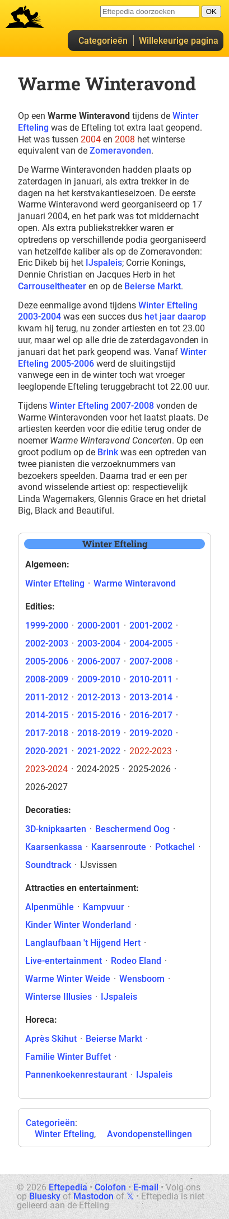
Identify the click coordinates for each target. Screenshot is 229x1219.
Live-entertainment (63, 960)
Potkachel (175, 847)
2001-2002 (150, 625)
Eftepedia (68, 1187)
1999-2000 (46, 625)
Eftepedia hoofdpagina (25, 17)
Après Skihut (51, 1038)
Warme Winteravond (135, 583)
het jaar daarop (175, 316)
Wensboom (142, 978)
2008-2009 (46, 679)
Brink (107, 452)
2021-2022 (98, 751)
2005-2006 (46, 661)
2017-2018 (46, 733)
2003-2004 (98, 643)
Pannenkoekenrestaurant (76, 1074)
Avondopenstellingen (149, 1134)
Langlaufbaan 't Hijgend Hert (83, 943)
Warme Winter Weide (67, 978)
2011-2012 (46, 697)
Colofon (110, 1187)
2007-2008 (150, 661)
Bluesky (44, 1196)
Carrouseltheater (52, 286)
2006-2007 (98, 661)
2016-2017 (150, 715)
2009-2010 (98, 679)
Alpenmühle (49, 907)
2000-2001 (98, 625)
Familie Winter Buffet (68, 1056)
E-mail (145, 1187)
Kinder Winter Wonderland (78, 925)
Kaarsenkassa (53, 847)
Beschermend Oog (132, 829)
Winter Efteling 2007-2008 (101, 405)
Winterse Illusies (58, 996)
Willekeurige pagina (178, 40)
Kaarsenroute (118, 847)
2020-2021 (46, 751)
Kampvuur (103, 907)
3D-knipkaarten (55, 829)
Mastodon (93, 1196)
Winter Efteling (55, 583)
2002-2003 (46, 643)
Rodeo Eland (136, 960)
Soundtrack (48, 865)
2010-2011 (150, 679)
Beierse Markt (152, 286)
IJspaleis (104, 262)
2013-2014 (150, 697)
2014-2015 (46, 715)
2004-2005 (150, 643)
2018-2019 (98, 733)
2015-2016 (98, 715)
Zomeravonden (120, 150)
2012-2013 (98, 697)
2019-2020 (150, 733)
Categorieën (103, 40)
